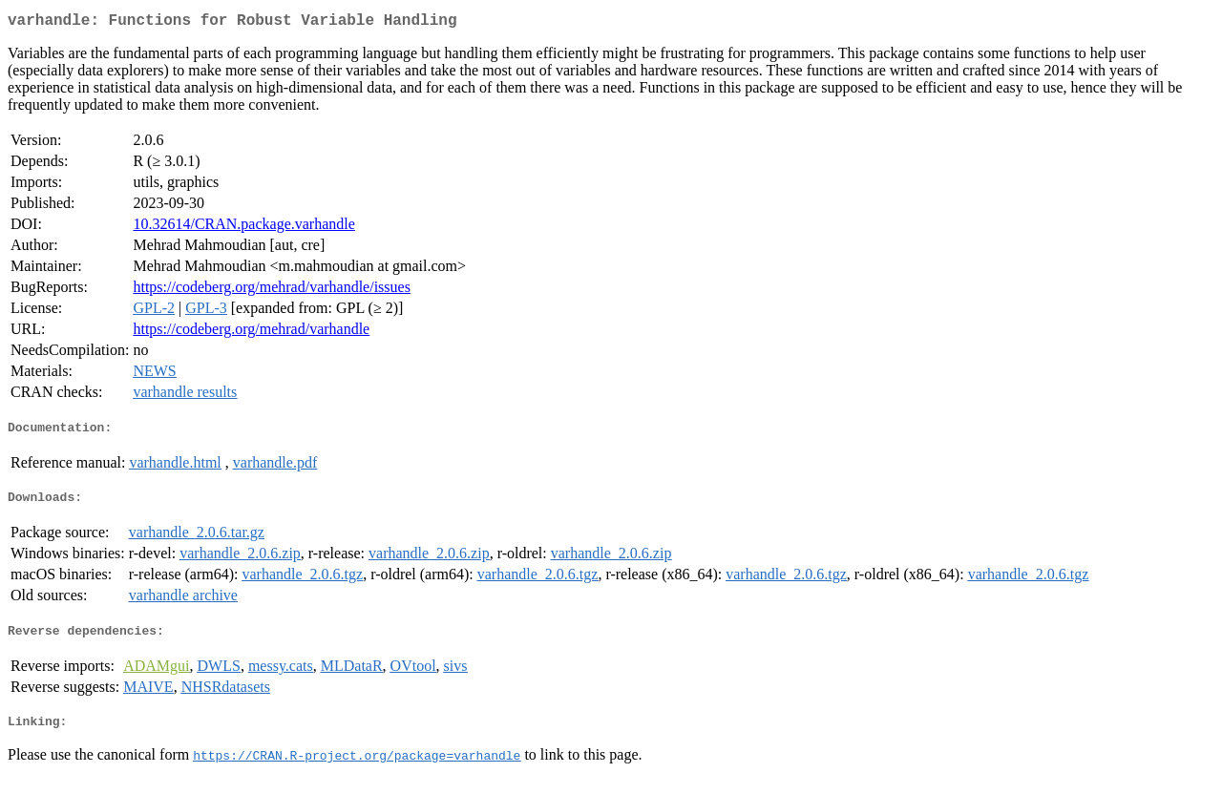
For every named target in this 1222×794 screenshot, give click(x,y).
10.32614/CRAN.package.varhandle (243, 227)
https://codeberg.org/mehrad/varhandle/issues (271, 290)
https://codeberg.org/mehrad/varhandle (251, 332)
